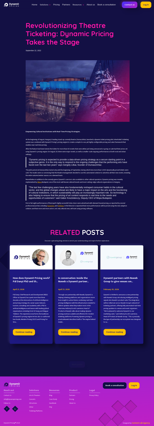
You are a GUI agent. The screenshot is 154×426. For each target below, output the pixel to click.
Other (31, 407)
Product (73, 390)
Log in (146, 4)
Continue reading (24, 343)
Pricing (56, 5)
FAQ (50, 407)
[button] (45, 4)
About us (91, 5)
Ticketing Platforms (35, 411)
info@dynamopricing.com (13, 399)
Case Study (53, 399)
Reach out (9, 390)
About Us (72, 403)
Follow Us (7, 403)
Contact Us (7, 395)
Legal (92, 390)
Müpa (39, 182)
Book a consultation (106, 5)
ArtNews (61, 205)
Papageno (51, 205)
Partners (66, 5)
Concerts (32, 399)
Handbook (52, 403)
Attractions (33, 403)
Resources (54, 390)
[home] (11, 5)
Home (34, 5)
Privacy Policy (93, 395)
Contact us (130, 4)
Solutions (34, 390)
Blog (50, 395)
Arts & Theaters (34, 395)
